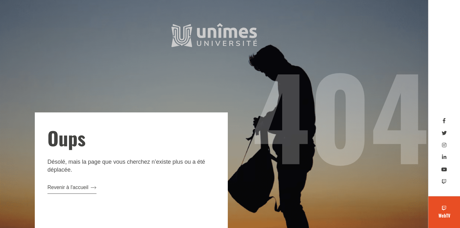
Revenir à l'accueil (71, 187)
